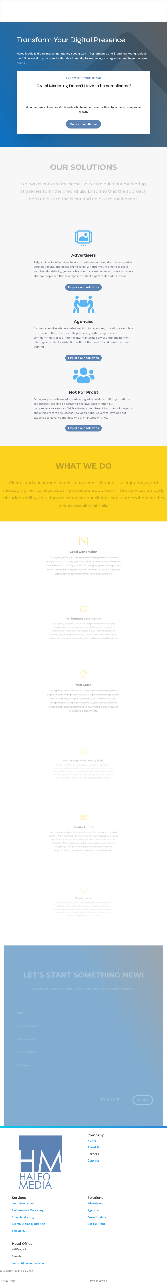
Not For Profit (96, 1224)
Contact (93, 1160)
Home (91, 1141)
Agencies (93, 1210)
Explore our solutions (83, 287)
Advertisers (95, 1203)
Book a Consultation (83, 124)
